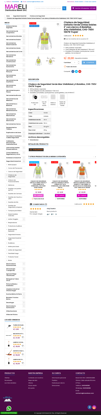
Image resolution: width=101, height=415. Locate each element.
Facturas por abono (58, 383)
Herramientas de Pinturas (12, 71)
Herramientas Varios (13, 124)
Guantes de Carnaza (15, 194)
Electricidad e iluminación (11, 307)
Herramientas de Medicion (12, 99)
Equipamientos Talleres (11, 128)
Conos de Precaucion (15, 168)
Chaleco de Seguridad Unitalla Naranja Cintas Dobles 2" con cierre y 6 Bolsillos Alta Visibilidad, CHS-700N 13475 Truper (82, 184)
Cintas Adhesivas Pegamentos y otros (13, 153)
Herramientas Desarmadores (11, 44)
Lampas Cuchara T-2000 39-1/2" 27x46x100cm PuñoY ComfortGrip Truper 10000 (18, 342)
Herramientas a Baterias (11, 104)
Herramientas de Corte (14, 51)
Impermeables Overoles (13, 215)
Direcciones (56, 385)
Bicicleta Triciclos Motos (12, 298)
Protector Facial (13, 257)
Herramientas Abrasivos (11, 56)
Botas (10, 260)
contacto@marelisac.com (35, 1)
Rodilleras (11, 243)
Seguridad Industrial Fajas (14, 239)
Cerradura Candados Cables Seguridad (14, 136)
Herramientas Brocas (13, 95)
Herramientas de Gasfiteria (12, 81)
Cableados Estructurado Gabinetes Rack (11, 142)
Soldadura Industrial (13, 158)
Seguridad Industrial (13, 161)
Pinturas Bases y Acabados (11, 284)
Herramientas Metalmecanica (11, 109)
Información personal (59, 378)
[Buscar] (50, 8)
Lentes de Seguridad (15, 250)
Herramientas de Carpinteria (12, 32)
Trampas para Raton (15, 211)
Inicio (7, 23)
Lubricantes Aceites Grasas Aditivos (13, 148)
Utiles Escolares (11, 311)
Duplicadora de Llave (13, 132)
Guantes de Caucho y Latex (15, 198)
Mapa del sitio (32, 380)
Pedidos (54, 380)
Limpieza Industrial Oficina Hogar (12, 290)
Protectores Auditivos (15, 226)
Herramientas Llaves (13, 48)
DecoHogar (10, 302)
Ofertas (7, 378)
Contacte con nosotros (35, 378)
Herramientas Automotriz (11, 66)
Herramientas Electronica (11, 119)
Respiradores (12, 223)
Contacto (80, 373)
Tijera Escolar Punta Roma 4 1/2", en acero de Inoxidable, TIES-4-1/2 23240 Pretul (18, 325)
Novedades (8, 380)
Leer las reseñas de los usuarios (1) (76, 39)
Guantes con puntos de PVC (14, 189)
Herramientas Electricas (11, 86)
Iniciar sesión (79, 1)
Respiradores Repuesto (12, 230)
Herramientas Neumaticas (11, 114)
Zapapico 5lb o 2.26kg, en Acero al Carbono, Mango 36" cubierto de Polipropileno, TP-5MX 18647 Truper (18, 351)
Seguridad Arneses (14, 234)
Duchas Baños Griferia (14, 294)
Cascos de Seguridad (15, 172)
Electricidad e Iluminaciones (11, 264)
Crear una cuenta (90, 1)
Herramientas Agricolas (11, 76)
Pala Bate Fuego (13, 253)
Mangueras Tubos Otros (12, 279)
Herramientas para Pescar (13, 91)
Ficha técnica (34, 140)
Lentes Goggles (13, 219)
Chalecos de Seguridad (12, 176)
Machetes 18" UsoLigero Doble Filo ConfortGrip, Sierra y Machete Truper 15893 (18, 333)
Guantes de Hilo (13, 202)
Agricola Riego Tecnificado (11, 274)
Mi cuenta (31, 388)
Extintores (11, 185)
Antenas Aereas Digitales (11, 27)
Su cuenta (56, 373)
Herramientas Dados (13, 40)
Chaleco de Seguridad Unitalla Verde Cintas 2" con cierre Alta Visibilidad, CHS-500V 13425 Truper (38, 184)
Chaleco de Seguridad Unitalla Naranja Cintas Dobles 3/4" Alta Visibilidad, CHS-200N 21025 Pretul (60, 184)
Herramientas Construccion (11, 61)
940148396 (15, 1)
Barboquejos (12, 165)
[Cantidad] (75, 63)
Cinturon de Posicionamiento (13, 181)
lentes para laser (13, 246)
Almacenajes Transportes (10, 269)
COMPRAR (88, 62)
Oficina (30, 383)
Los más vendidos (12, 320)
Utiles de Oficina (11, 314)
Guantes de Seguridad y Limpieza (15, 206)
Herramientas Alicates (14, 36)
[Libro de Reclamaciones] (7, 399)
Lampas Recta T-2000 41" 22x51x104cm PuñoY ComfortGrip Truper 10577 (18, 359)
